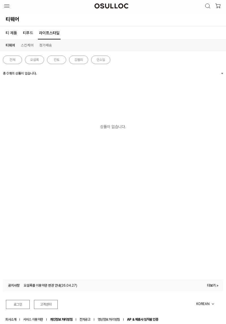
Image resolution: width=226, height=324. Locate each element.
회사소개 (10, 319)
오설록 (34, 60)
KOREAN (203, 304)
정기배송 (45, 45)
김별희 (78, 60)
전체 (12, 60)
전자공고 (84, 319)
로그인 (18, 304)
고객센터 (45, 304)
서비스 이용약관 (33, 319)
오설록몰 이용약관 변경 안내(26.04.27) (50, 285)
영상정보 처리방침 (109, 319)
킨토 (56, 60)
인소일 (100, 60)
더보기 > (213, 285)
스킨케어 (27, 45)
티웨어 (10, 45)
